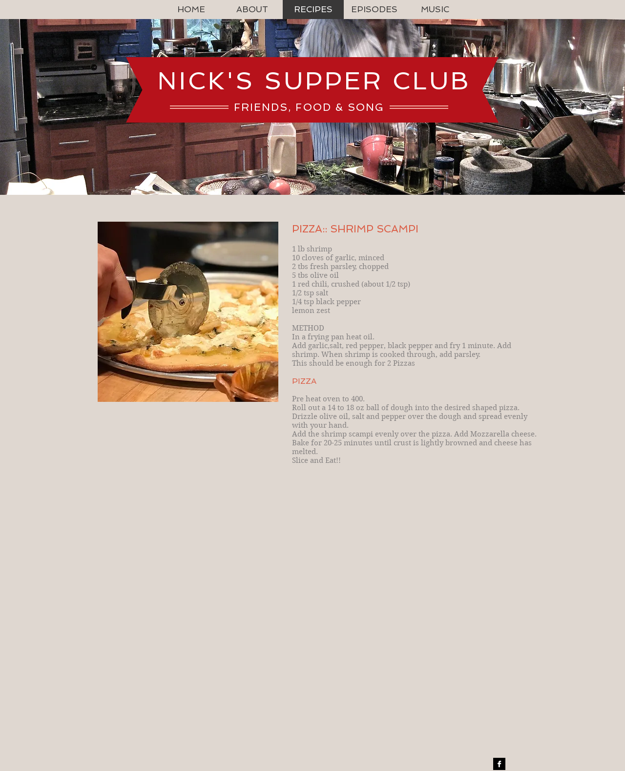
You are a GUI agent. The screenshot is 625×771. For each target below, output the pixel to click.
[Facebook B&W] (499, 764)
